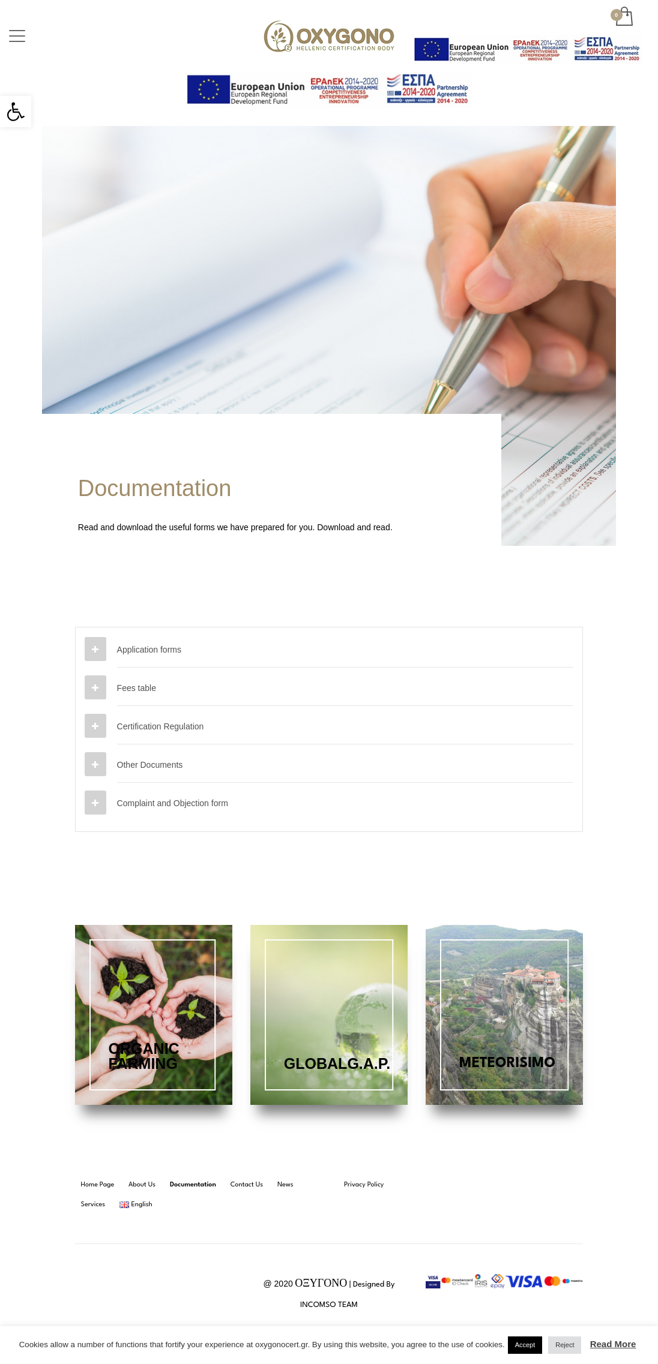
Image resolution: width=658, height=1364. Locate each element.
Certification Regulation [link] (160, 726)
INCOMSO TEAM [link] (329, 1305)
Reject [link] (564, 1344)
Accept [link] (525, 1344)
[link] (15, 111)
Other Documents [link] (150, 765)
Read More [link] (613, 1344)
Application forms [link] (149, 649)
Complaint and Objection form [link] (172, 803)
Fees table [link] (136, 688)
